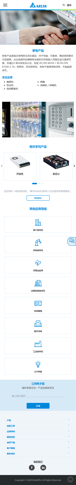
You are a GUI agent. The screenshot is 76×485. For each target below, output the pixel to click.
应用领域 (38, 431)
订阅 (38, 405)
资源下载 (38, 442)
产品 (38, 420)
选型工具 (38, 425)
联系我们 (38, 198)
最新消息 (38, 436)
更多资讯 (38, 453)
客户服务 (38, 448)
